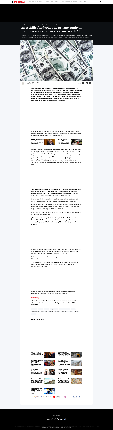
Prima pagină (23, 24)
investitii (51, 311)
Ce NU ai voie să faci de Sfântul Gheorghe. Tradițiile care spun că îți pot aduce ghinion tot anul (64, 380)
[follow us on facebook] (77, 397)
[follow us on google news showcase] (46, 397)
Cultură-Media (77, 2)
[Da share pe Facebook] (83, 83)
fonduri (73, 309)
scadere (33, 313)
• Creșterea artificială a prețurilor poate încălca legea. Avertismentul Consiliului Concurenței (53, 303)
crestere (40, 309)
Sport (85, 2)
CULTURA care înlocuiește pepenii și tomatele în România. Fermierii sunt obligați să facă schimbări (64, 362)
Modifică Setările (56, 415)
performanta (64, 311)
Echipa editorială (33, 411)
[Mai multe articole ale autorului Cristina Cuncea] (23, 83)
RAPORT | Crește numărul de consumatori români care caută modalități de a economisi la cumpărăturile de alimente (64, 141)
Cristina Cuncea (29, 83)
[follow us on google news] (36, 397)
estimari (46, 309)
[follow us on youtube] (56, 397)
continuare (34, 309)
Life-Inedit (68, 2)
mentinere (57, 311)
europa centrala (53, 309)
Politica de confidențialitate (70, 411)
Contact (82, 411)
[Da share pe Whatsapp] (90, 83)
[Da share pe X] (87, 83)
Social (62, 2)
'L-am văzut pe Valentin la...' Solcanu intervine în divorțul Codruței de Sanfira (37, 371)
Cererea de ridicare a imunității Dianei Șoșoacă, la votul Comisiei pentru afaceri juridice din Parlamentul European (37, 362)
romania (76, 311)
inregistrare (44, 311)
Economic (40, 2)
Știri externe (54, 2)
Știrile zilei (32, 2)
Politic (47, 2)
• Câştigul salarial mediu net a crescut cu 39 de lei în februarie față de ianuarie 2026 (54, 300)
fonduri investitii (35, 311)
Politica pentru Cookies (45, 411)
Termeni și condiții (57, 411)
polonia (70, 311)
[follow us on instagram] (67, 397)
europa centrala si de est (64, 309)
